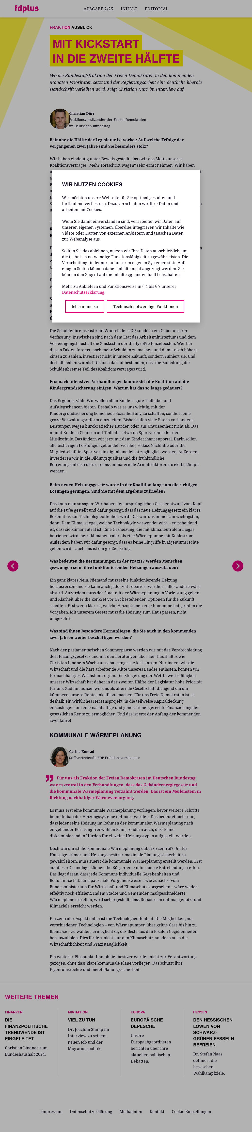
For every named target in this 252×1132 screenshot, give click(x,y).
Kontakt (157, 1111)
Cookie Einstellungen (191, 1111)
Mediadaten (131, 1111)
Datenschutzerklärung (91, 1111)
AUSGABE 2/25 (98, 9)
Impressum (52, 1111)
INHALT (129, 9)
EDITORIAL (157, 9)
